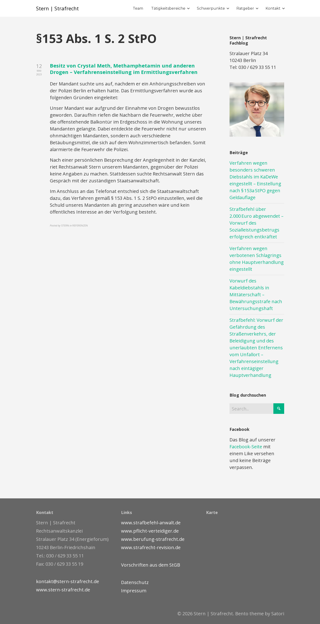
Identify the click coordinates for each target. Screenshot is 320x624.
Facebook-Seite (245, 446)
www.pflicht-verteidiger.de (150, 531)
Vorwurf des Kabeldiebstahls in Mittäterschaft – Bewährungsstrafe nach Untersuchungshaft (255, 294)
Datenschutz (135, 582)
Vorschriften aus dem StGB (150, 565)
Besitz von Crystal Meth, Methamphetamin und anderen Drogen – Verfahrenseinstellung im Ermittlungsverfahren (124, 69)
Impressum (133, 590)
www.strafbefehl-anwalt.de (151, 523)
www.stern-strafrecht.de (63, 590)
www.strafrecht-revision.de (151, 547)
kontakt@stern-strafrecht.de (67, 581)
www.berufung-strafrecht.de (152, 539)
